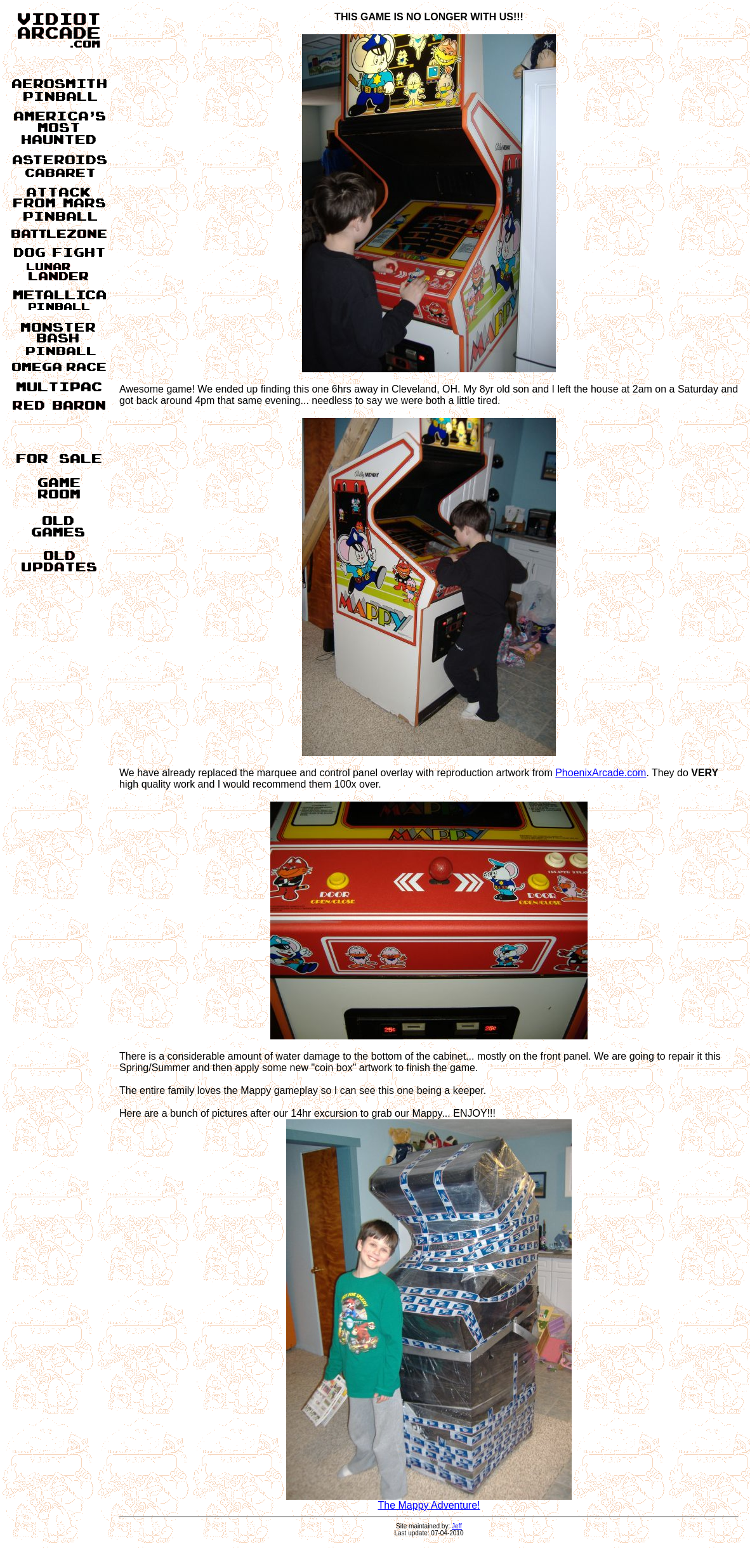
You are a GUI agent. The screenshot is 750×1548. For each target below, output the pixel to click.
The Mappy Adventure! (429, 1501)
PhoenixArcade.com (600, 772)
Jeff (457, 1526)
